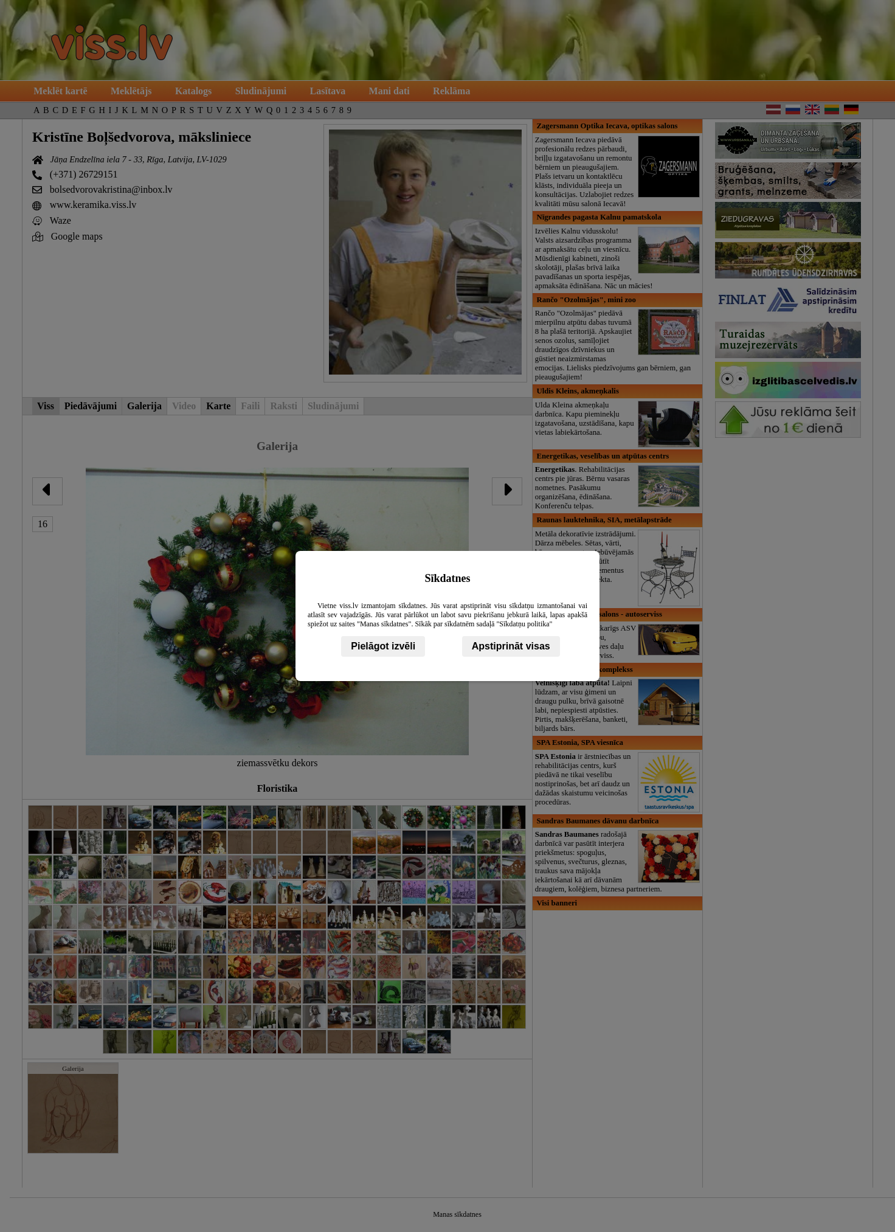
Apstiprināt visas (511, 646)
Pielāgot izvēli (383, 646)
